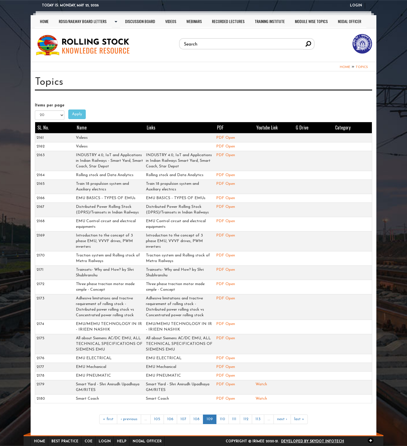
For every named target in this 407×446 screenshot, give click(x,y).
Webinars (194, 21)
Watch (261, 384)
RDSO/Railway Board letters (83, 21)
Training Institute (270, 21)
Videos (170, 21)
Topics (362, 67)
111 (234, 419)
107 (183, 419)
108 (196, 419)
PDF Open (225, 138)
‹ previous (129, 419)
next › (282, 419)
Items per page (49, 105)
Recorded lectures (228, 21)
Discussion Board (140, 21)
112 (245, 419)
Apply (77, 114)
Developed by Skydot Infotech (312, 441)
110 (222, 419)
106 (170, 419)
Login (356, 5)
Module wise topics (311, 21)
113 (258, 419)
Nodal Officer (349, 21)
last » (299, 419)
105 (157, 419)
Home (44, 21)
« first (108, 419)
